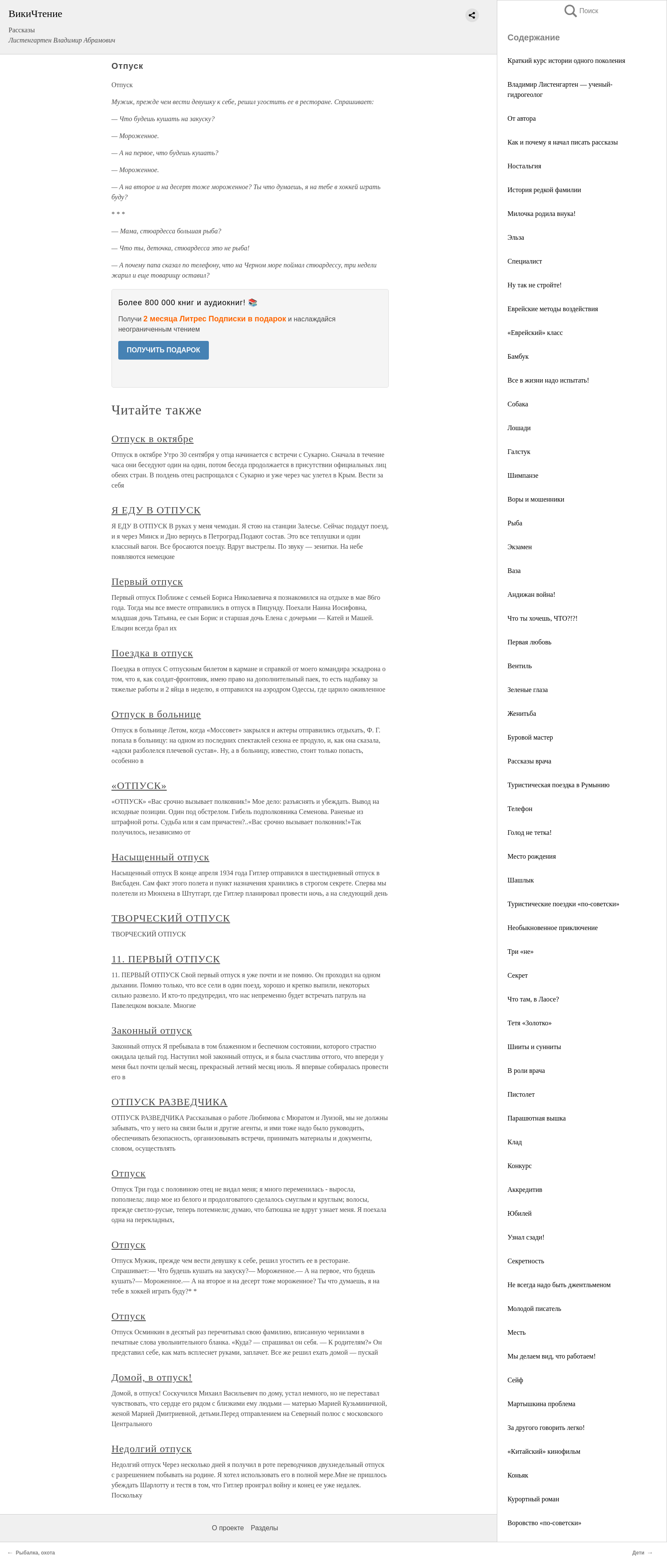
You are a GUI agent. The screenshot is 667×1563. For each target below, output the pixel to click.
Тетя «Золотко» (529, 1023)
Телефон (519, 808)
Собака (517, 404)
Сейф (515, 1380)
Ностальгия (524, 166)
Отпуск (128, 1173)
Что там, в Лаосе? (533, 999)
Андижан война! (531, 594)
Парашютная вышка (536, 1118)
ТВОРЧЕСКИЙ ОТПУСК (170, 918)
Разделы (264, 1528)
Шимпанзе (522, 475)
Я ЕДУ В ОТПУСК (156, 510)
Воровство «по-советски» (544, 1522)
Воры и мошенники (535, 499)
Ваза (514, 570)
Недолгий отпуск (151, 1448)
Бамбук (518, 356)
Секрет (517, 975)
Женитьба (521, 713)
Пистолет (521, 1094)
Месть (516, 1332)
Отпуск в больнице (156, 714)
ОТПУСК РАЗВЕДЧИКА (169, 1101)
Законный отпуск (151, 1030)
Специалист (524, 261)
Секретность (525, 1261)
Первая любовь (529, 642)
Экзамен (519, 546)
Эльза (515, 237)
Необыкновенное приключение (552, 927)
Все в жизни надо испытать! (548, 380)
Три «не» (520, 951)
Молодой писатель (534, 1308)
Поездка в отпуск (152, 652)
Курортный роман (533, 1499)
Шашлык (520, 880)
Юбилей (519, 1213)
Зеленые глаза (527, 689)
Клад (514, 1142)
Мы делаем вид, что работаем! (551, 1356)
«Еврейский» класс (535, 332)
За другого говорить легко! (546, 1427)
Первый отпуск (147, 581)
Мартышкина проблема (541, 1403)
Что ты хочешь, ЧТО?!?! (542, 618)
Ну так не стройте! (534, 285)
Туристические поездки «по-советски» (563, 904)
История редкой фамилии (544, 189)
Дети (638, 1553)
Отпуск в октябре (152, 438)
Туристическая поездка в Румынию (558, 785)
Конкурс (519, 1165)
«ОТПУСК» (139, 785)
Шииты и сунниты (534, 1046)
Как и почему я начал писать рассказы (562, 142)
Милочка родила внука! (541, 213)
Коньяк (517, 1475)
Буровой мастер (530, 737)
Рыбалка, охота (35, 1553)
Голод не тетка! (529, 832)
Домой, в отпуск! (151, 1377)
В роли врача (526, 1070)
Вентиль (519, 665)
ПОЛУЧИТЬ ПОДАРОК (163, 350)
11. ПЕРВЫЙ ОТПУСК (165, 958)
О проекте (228, 1528)
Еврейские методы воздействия (552, 308)
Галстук (518, 451)
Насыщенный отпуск (160, 856)
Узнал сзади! (525, 1237)
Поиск (580, 10)
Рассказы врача (529, 761)
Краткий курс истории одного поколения (566, 60)
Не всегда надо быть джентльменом (559, 1284)
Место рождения (531, 856)
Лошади (519, 427)
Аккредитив (524, 1189)
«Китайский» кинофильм (543, 1451)
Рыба (514, 523)
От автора (521, 118)
